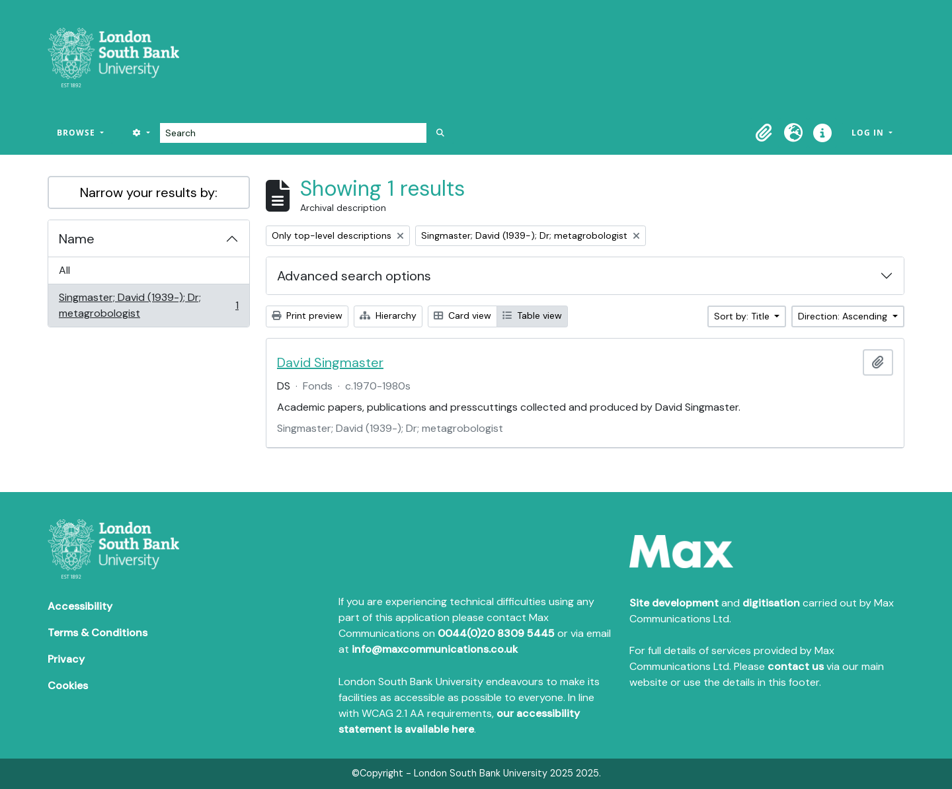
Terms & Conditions (97, 633)
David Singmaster (330, 362)
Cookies (68, 685)
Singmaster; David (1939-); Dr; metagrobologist (148, 305)
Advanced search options (354, 275)
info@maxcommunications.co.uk (435, 649)
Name (77, 238)
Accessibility (80, 606)
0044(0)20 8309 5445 (496, 633)
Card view (462, 315)
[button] (764, 132)
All (64, 270)
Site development (674, 603)
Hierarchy (388, 315)
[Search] (293, 133)
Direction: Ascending (844, 316)
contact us (796, 666)
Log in (869, 132)
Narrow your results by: (149, 192)
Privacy (66, 659)
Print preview (307, 315)
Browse (77, 132)
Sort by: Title (743, 316)
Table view (532, 315)
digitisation (771, 603)
